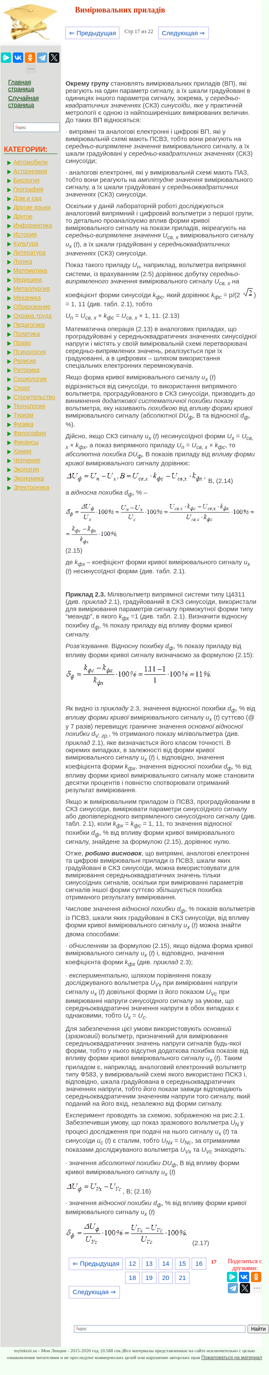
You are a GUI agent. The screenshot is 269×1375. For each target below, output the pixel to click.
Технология (29, 406)
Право (22, 342)
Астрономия (30, 171)
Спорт (21, 388)
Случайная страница (23, 101)
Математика (30, 270)
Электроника (31, 487)
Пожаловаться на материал (231, 1357)
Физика (23, 424)
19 (149, 1277)
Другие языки (32, 207)
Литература (29, 252)
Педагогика (29, 324)
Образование (32, 306)
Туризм (23, 415)
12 (132, 1263)
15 (182, 1263)
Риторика (26, 369)
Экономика (28, 478)
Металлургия (31, 288)
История (25, 234)
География (28, 189)
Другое (22, 216)
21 (182, 1277)
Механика (27, 297)
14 (165, 1263)
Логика (22, 261)
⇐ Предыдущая (92, 33)
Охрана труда (32, 315)
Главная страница (21, 85)
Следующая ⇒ (183, 33)
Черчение (26, 460)
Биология (26, 180)
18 (132, 1277)
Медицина (27, 279)
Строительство (34, 397)
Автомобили (30, 162)
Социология (30, 378)
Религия (24, 360)
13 (149, 1263)
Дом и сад (27, 198)
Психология (29, 351)
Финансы (26, 442)
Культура (25, 243)
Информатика (32, 225)
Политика (26, 333)
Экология (26, 469)
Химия (22, 451)
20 (165, 1277)
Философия (29, 433)
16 (199, 1263)
